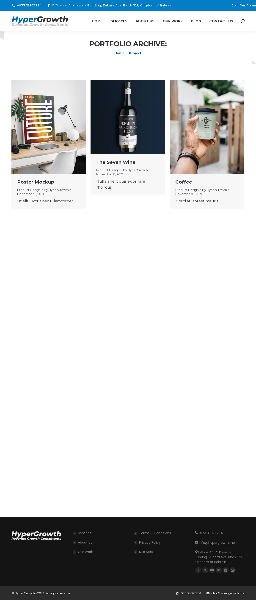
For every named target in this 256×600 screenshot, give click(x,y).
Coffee (183, 182)
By (56, 190)
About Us (85, 542)
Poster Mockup (35, 182)
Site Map (146, 552)
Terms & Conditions (155, 533)
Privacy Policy (150, 542)
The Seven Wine (115, 162)
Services (84, 533)
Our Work (85, 552)
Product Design (29, 190)
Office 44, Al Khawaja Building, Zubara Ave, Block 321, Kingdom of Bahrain (109, 5)
